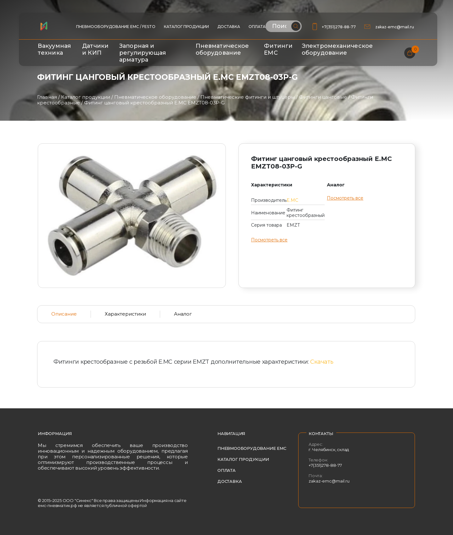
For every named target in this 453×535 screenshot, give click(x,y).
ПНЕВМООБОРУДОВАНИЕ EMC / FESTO (115, 26)
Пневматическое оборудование (222, 49)
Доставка (228, 26)
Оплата (257, 26)
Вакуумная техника (54, 49)
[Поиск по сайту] (284, 26)
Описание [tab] (64, 314)
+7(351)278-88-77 (339, 27)
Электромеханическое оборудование (337, 49)
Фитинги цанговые (323, 97)
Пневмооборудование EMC (251, 448)
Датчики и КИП (95, 49)
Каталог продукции (186, 26)
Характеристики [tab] (125, 314)
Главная (47, 97)
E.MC (292, 200)
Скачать (321, 361)
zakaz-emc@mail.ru (395, 27)
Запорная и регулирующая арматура (142, 52)
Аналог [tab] (183, 314)
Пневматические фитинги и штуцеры (247, 97)
